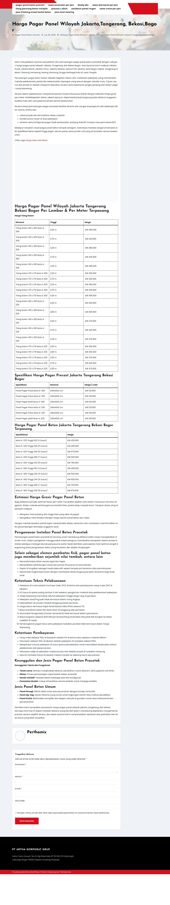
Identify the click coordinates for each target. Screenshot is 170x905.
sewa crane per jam (110, 8)
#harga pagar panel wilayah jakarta (77, 35)
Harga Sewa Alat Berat (37, 141)
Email (18, 819)
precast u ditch (60, 8)
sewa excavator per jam (61, 5)
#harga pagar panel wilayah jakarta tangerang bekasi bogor (125, 35)
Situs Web (20, 831)
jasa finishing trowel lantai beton (33, 12)
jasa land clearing (64, 12)
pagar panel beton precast (30, 5)
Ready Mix (83, 5)
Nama (19, 807)
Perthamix (37, 762)
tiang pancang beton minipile (32, 8)
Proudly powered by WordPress (26, 903)
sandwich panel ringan (83, 8)
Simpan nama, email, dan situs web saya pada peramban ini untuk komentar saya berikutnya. (64, 843)
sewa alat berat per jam (105, 5)
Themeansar (65, 903)
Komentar (21, 795)
